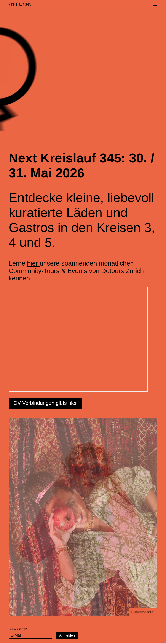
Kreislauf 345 (20, 4)
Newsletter (18, 629)
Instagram (153, 635)
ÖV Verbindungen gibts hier (45, 403)
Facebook (142, 635)
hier (33, 263)
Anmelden (67, 635)
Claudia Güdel (142, 612)
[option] (83, 517)
